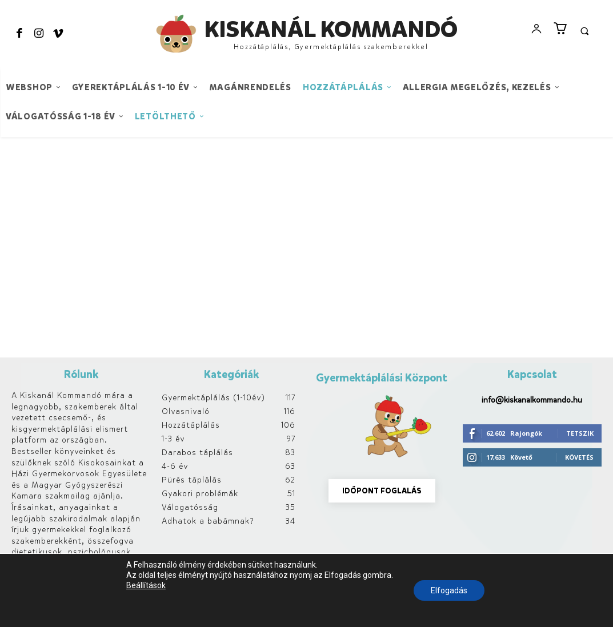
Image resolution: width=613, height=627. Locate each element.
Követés (579, 457)
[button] (584, 31)
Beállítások (146, 585)
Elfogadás (449, 590)
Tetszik (580, 433)
